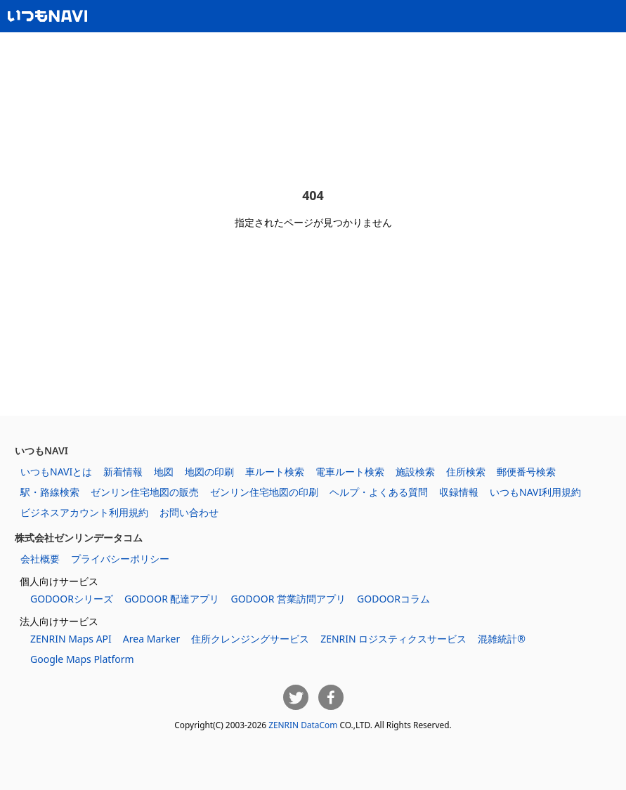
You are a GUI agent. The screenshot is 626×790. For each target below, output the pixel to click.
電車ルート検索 (349, 471)
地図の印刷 (209, 471)
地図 (164, 471)
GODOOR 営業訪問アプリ (288, 598)
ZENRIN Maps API (71, 638)
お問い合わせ (189, 512)
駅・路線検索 (49, 492)
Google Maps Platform (82, 659)
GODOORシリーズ (71, 598)
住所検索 (465, 471)
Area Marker (151, 638)
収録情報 (458, 492)
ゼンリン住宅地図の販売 (145, 492)
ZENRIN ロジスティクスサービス (393, 638)
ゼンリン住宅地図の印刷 (264, 492)
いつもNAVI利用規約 (535, 492)
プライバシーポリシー (120, 558)
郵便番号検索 (526, 471)
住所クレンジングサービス (250, 638)
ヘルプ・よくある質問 (379, 492)
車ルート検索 (274, 471)
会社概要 (40, 558)
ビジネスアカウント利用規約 (84, 512)
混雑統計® (502, 638)
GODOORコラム (393, 598)
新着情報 (123, 471)
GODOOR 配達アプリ (172, 598)
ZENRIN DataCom (302, 724)
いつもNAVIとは (56, 471)
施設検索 (415, 471)
